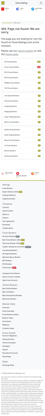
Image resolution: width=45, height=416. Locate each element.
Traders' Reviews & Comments (16, 247)
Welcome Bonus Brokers (11, 257)
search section (25, 50)
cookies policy (5, 413)
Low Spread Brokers (22, 96)
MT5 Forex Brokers (22, 72)
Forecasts (5, 307)
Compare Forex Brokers (11, 273)
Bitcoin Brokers (22, 151)
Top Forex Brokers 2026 (13, 243)
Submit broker (7, 211)
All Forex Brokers (22, 62)
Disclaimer (6, 225)
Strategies (6, 346)
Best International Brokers (12, 295)
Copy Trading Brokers (22, 117)
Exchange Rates (8, 365)
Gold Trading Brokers (22, 135)
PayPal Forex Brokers (22, 130)
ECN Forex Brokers (22, 101)
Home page (11, 54)
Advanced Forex (8, 339)
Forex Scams (9, 267)
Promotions (6, 321)
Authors (5, 218)
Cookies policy (7, 228)
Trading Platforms (9, 195)
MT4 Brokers (7, 264)
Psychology (6, 356)
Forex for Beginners (9, 336)
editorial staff (38, 408)
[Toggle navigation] (41, 3)
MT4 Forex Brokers (22, 77)
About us (5, 214)
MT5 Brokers (7, 260)
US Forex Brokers (22, 145)
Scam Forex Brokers (22, 67)
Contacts (5, 207)
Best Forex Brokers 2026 (13, 240)
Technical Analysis (9, 343)
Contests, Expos (8, 328)
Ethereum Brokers (22, 156)
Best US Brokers (8, 292)
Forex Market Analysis (10, 314)
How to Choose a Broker (11, 277)
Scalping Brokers (22, 106)
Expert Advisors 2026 (12, 192)
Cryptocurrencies (8, 199)
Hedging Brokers (22, 111)
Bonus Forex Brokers (22, 140)
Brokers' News (7, 318)
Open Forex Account (9, 280)
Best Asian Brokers (9, 299)
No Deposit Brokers (9, 254)
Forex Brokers (7, 188)
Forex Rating (21, 3)
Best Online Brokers (9, 288)
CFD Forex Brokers (22, 88)
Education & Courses (10, 353)
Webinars (5, 325)
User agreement (8, 221)
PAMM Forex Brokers (22, 83)
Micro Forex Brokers (22, 122)
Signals (5, 349)
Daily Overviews (8, 311)
